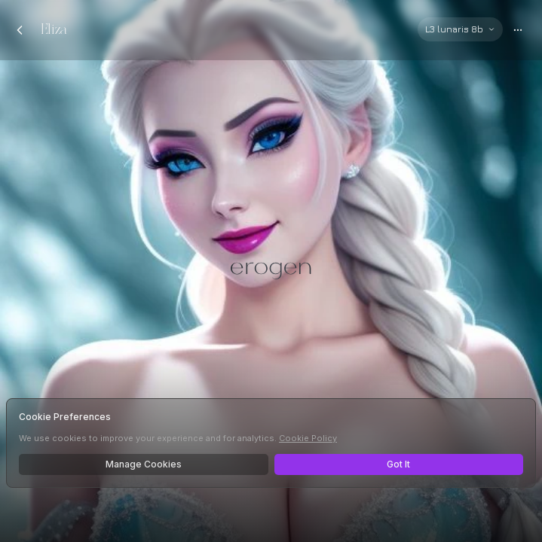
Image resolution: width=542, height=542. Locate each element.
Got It (398, 464)
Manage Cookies (144, 464)
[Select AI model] (460, 29)
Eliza (54, 30)
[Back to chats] (20, 30)
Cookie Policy (308, 438)
